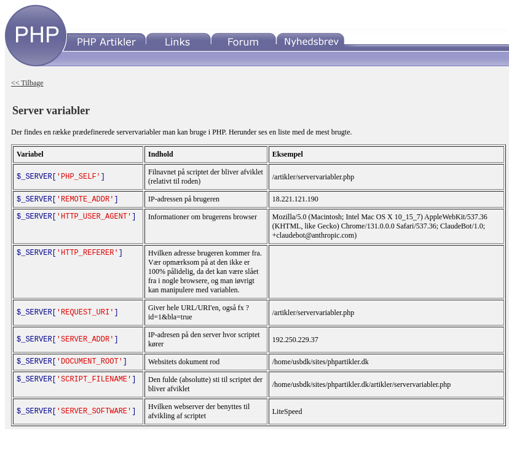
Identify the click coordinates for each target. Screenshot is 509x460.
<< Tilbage (27, 83)
